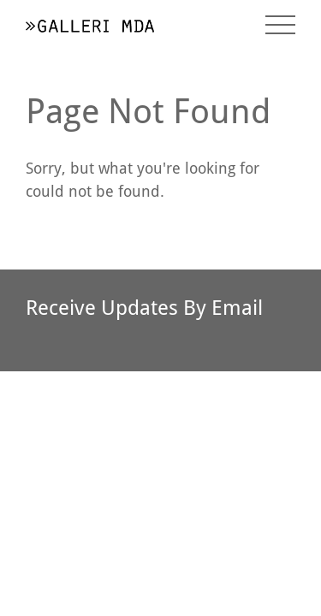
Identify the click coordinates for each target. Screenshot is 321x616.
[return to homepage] (90, 24)
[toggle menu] (280, 24)
